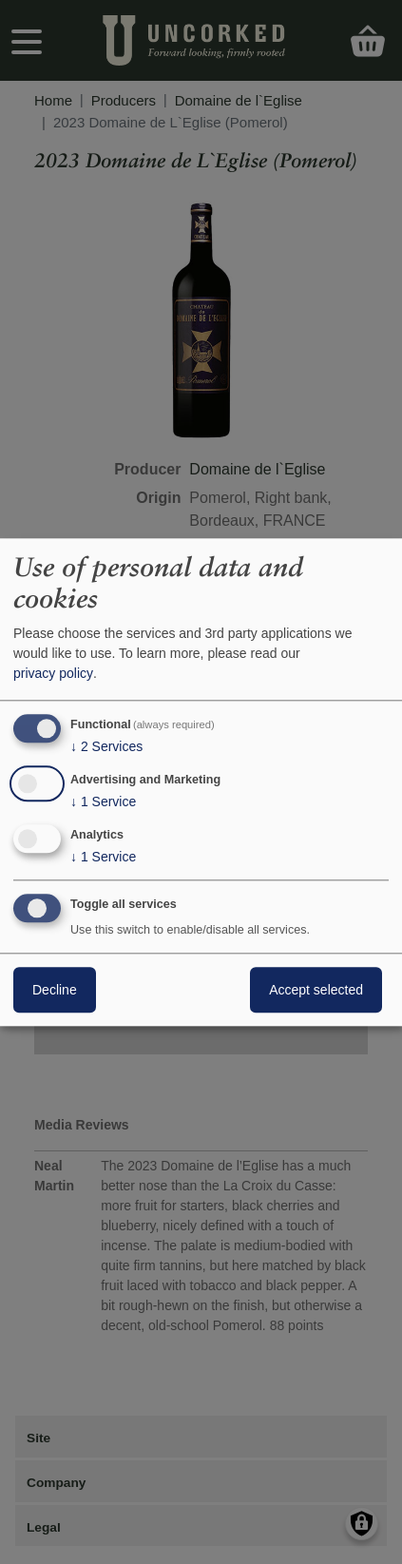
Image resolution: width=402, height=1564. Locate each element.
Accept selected (316, 989)
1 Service (103, 802)
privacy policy (53, 674)
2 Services (106, 747)
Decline (54, 989)
